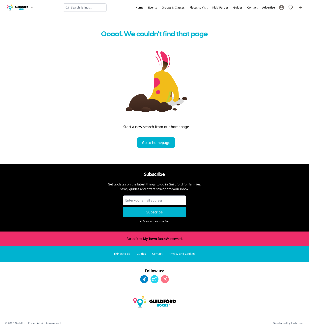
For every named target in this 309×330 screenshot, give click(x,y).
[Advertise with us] (300, 8)
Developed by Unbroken (288, 323)
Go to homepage (156, 142)
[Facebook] (144, 279)
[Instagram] (165, 279)
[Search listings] (85, 7)
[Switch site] (31, 7)
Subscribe (154, 212)
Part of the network (154, 238)
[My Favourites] (291, 8)
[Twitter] (154, 279)
